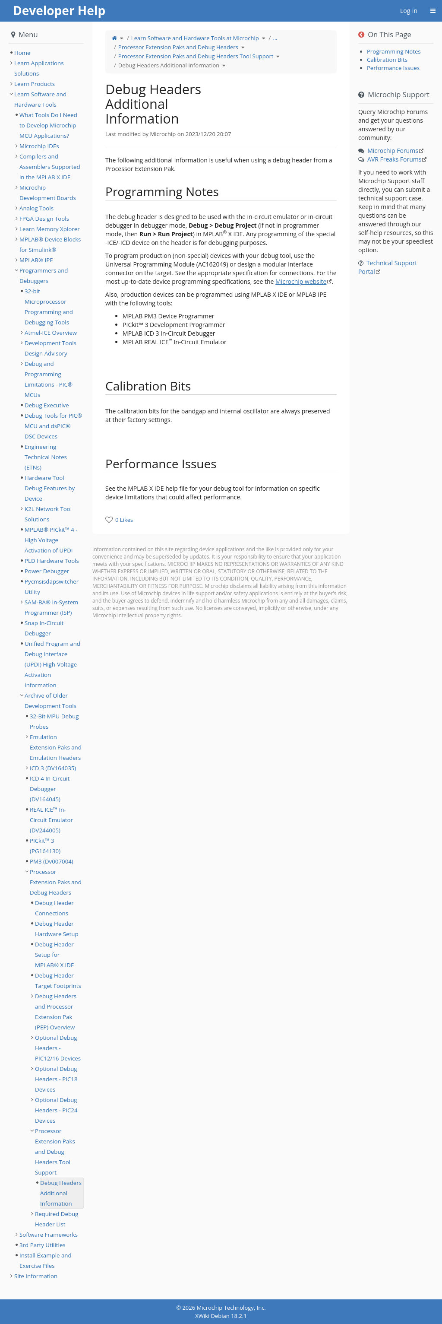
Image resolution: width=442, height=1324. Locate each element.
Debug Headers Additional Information (168, 65)
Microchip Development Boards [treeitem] (47, 193)
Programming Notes (394, 51)
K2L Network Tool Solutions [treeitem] (48, 514)
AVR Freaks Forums (394, 159)
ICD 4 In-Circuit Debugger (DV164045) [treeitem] (49, 789)
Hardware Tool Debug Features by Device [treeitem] (50, 488)
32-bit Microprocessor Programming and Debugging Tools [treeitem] (49, 306)
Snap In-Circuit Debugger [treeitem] (44, 628)
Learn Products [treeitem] (34, 84)
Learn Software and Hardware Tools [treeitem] (40, 99)
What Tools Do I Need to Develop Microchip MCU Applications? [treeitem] (48, 125)
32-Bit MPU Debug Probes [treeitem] (54, 721)
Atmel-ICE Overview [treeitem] (51, 333)
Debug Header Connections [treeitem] (54, 908)
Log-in (408, 10)
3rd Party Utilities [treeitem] (42, 1245)
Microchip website (300, 281)
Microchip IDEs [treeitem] (39, 146)
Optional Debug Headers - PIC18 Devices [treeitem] (56, 1079)
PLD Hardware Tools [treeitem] (52, 561)
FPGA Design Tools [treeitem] (44, 218)
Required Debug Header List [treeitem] (56, 1219)
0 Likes (124, 520)
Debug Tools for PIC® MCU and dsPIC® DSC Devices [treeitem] (53, 426)
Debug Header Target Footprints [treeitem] (58, 981)
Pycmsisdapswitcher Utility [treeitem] (52, 587)
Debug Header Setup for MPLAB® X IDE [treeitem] (54, 954)
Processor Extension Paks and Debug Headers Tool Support (196, 56)
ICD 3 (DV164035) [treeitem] (53, 768)
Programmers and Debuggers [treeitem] (43, 276)
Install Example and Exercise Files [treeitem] (45, 1260)
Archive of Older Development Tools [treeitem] (50, 701)
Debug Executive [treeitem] (47, 405)
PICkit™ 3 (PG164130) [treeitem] (45, 846)
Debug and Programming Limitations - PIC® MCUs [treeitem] (49, 379)
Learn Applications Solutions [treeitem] (39, 68)
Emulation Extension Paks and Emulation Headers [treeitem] (56, 747)
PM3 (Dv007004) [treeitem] (51, 861)
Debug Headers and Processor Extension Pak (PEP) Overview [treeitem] (55, 1011)
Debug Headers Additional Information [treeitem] (61, 1193)
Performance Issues (393, 68)
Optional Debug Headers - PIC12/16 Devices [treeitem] (58, 1048)
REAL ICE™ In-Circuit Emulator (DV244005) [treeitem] (51, 820)
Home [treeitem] (22, 53)
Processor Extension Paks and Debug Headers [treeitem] (56, 882)
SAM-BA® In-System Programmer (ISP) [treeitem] (51, 607)
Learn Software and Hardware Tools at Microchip (195, 38)
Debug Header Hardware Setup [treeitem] (57, 929)
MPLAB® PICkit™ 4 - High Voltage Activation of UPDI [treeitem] (51, 540)
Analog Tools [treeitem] (36, 208)
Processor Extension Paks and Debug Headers (178, 47)
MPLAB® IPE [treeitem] (36, 260)
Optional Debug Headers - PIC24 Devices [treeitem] (56, 1110)
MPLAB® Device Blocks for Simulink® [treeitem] (50, 244)
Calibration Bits (387, 60)
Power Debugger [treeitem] (47, 571)
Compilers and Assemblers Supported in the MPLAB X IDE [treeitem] (49, 166)
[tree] (46, 53)
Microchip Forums (392, 150)
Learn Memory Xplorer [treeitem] (49, 229)
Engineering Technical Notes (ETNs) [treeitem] (46, 457)
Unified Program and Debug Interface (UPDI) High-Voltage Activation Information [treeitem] (52, 664)
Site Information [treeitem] (35, 1276)
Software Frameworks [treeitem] (48, 1234)
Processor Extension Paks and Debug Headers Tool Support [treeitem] (55, 1151)
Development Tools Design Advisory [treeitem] (50, 348)
